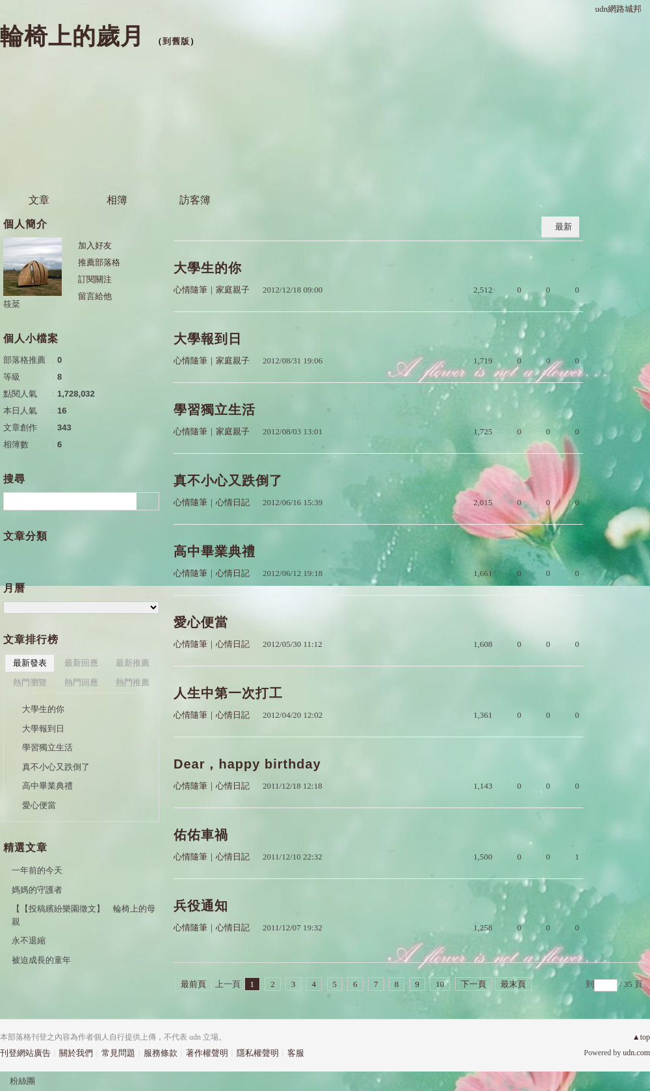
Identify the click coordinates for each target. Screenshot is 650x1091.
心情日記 (233, 502)
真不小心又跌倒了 (228, 480)
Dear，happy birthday (247, 764)
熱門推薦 (133, 682)
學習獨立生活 (214, 409)
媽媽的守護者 (37, 890)
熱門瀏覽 (30, 682)
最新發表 (30, 663)
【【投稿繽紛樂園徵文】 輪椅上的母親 (83, 915)
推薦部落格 (99, 262)
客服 (295, 1053)
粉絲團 (22, 1081)
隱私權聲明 (258, 1053)
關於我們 (76, 1053)
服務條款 (160, 1053)
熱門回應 (81, 682)
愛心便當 (201, 622)
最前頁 (193, 984)
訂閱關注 (95, 279)
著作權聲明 (207, 1053)
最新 (563, 226)
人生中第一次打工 (228, 693)
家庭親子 (233, 290)
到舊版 (176, 41)
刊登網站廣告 (25, 1053)
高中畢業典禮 (214, 551)
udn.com (636, 1052)
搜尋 (147, 501)
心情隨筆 (190, 290)
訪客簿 (195, 199)
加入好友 (95, 245)
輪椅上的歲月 (72, 36)
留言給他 (95, 296)
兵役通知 (201, 906)
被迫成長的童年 (41, 960)
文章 (39, 199)
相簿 (117, 199)
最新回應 (81, 663)
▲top (641, 1037)
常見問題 (118, 1053)
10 (440, 984)
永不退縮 (29, 940)
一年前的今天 (37, 870)
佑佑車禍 (201, 835)
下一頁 (473, 984)
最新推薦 (133, 663)
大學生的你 (208, 268)
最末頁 (513, 984)
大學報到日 (208, 339)
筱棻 (11, 304)
